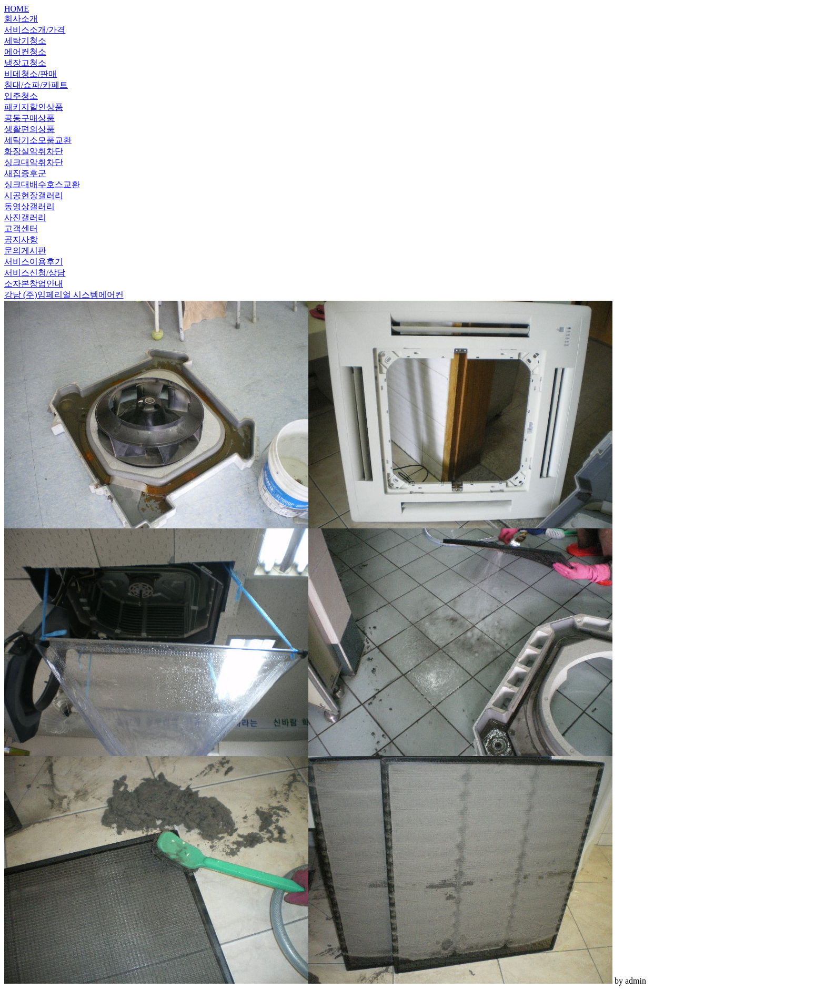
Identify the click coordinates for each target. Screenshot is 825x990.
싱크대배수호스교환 (42, 184)
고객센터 (21, 228)
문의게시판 (25, 250)
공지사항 (21, 239)
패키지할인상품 (33, 107)
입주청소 (21, 95)
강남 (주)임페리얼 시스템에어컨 (64, 294)
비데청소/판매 (30, 73)
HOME (16, 8)
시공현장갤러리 (33, 195)
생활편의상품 (29, 129)
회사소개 (21, 18)
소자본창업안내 (33, 283)
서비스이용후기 (33, 261)
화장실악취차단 (33, 151)
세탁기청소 (25, 40)
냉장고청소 (25, 62)
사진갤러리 (25, 217)
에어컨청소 (25, 51)
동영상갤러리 (29, 206)
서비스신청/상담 (34, 272)
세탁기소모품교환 (38, 140)
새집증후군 (25, 173)
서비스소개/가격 (34, 29)
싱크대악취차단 (33, 162)
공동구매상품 (29, 118)
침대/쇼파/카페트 (36, 84)
